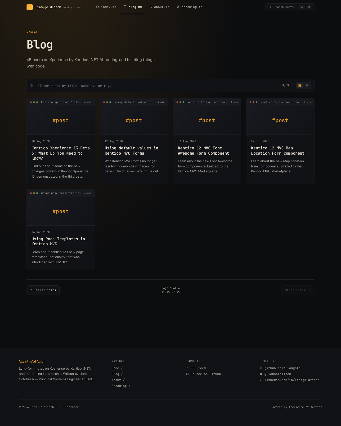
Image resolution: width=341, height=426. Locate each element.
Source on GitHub (203, 374)
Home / (117, 368)
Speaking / (121, 386)
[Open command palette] (289, 7)
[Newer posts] (43, 290)
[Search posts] (158, 85)
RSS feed (196, 368)
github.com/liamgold (280, 368)
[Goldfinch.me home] (55, 7)
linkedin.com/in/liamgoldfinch (289, 380)
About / (118, 380)
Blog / (117, 374)
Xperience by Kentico (305, 407)
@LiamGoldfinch (275, 374)
